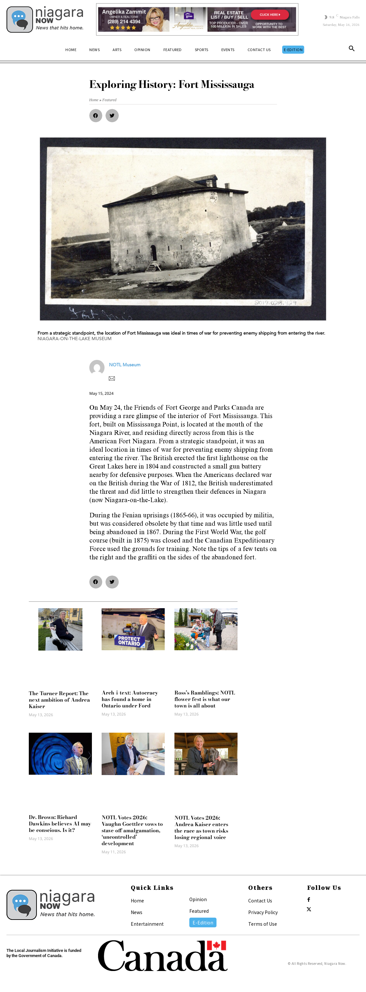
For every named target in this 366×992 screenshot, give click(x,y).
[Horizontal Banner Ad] (197, 19)
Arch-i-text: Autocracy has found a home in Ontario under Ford (130, 699)
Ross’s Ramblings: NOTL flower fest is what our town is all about (204, 699)
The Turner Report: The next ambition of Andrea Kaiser (59, 699)
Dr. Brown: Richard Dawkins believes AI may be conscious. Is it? (60, 823)
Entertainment (147, 924)
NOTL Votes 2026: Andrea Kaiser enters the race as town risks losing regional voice (201, 827)
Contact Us (260, 900)
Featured (199, 911)
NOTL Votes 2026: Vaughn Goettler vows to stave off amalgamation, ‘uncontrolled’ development (132, 830)
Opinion (198, 899)
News (136, 912)
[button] (352, 50)
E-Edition (203, 922)
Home (137, 900)
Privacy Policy (263, 912)
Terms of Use (262, 924)
